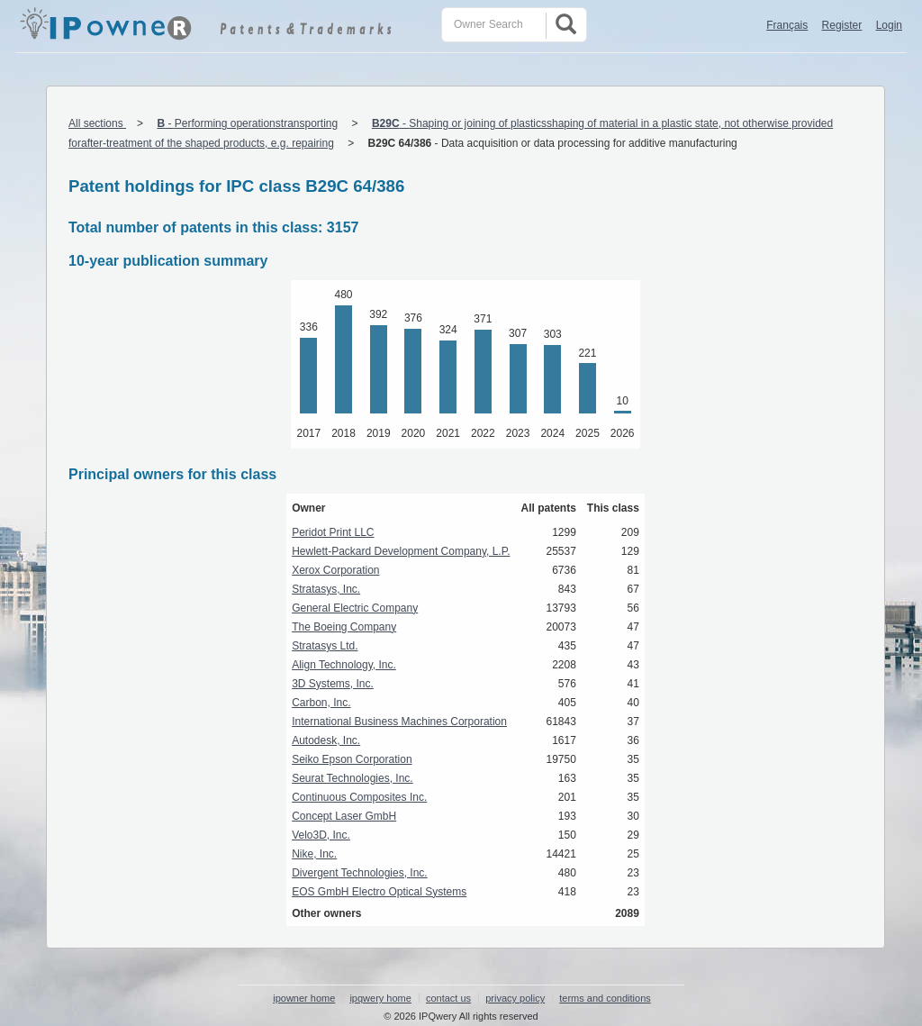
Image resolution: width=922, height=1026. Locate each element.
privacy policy (515, 998)
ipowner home (304, 998)
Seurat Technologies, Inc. (352, 778)
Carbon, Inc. (321, 702)
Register (842, 25)
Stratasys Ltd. (324, 646)
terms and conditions (605, 998)
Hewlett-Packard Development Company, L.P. (401, 551)
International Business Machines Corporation (399, 721)
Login (889, 25)
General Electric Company (355, 608)
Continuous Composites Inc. (359, 797)
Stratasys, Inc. (326, 589)
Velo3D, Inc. (321, 835)
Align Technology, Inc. (344, 664)
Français (787, 25)
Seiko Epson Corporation (351, 759)
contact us (448, 998)
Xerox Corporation (335, 570)
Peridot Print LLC (333, 532)
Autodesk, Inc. (326, 740)
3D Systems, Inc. (333, 683)
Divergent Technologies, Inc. (360, 873)
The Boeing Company (344, 627)
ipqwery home (380, 998)
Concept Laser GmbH (344, 816)
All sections (97, 123)
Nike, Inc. (314, 854)
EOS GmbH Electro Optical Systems (379, 891)
